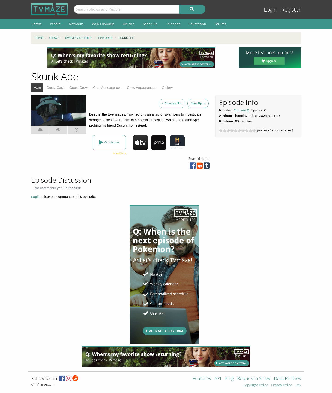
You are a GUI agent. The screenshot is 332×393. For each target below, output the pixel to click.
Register (291, 9)
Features (202, 378)
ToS (298, 385)
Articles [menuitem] (128, 24)
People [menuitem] (55, 24)
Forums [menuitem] (220, 24)
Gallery (167, 87)
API (217, 378)
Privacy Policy (281, 385)
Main (37, 87)
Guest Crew (78, 87)
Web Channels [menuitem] (103, 24)
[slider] (237, 130)
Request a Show (253, 378)
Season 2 (241, 110)
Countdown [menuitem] (197, 24)
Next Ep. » (198, 103)
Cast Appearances (107, 87)
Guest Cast (55, 87)
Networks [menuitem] (76, 24)
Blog (229, 378)
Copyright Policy (255, 385)
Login (270, 9)
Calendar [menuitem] (173, 24)
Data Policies (287, 378)
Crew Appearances (141, 87)
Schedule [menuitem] (150, 24)
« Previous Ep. (172, 103)
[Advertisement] (131, 57)
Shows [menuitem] (37, 24)
